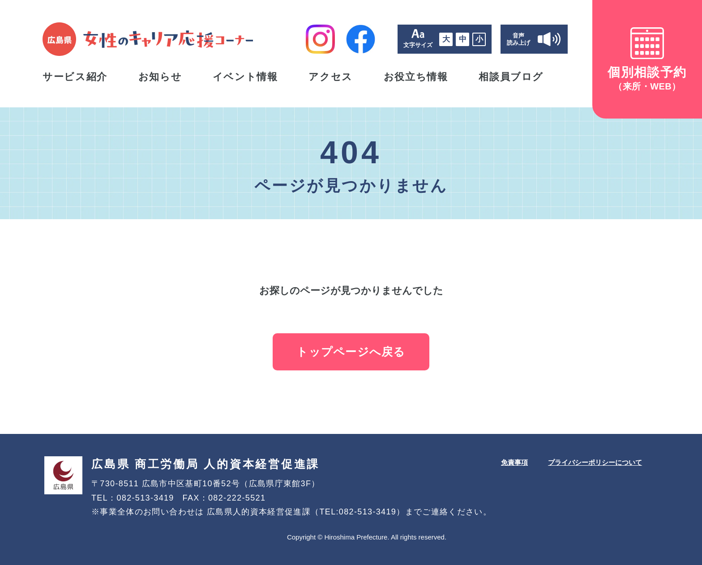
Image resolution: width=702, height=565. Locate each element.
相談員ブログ (511, 76)
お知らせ (160, 76)
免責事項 (514, 462)
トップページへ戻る (350, 351)
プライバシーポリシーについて (595, 462)
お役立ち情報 (416, 76)
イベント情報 (245, 76)
